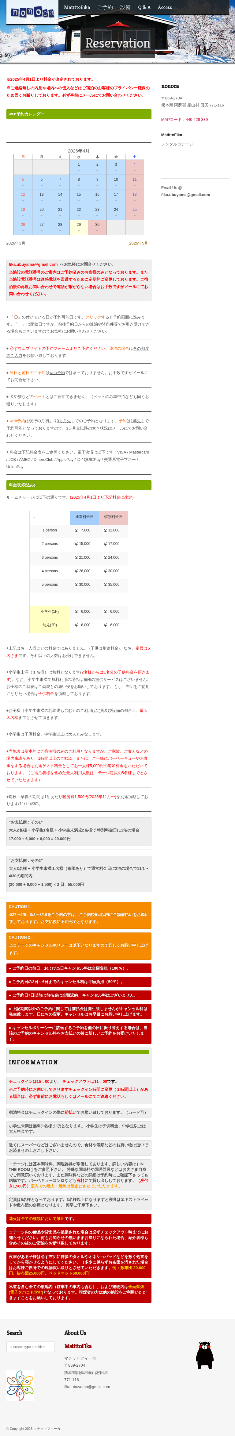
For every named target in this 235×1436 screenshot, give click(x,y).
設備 (125, 7)
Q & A (144, 7)
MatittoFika (77, 7)
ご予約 (105, 7)
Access (165, 7)
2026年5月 (138, 243)
